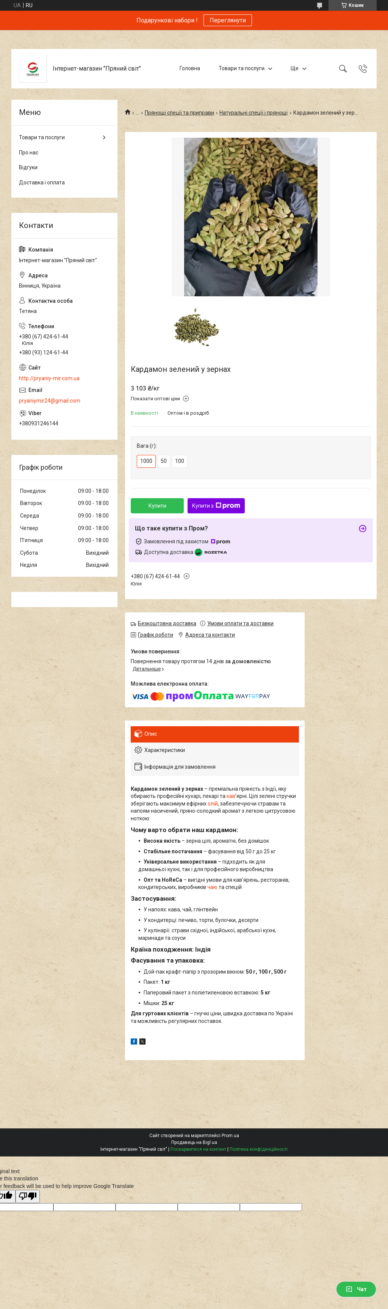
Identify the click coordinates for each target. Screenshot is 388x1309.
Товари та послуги (241, 68)
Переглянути (228, 20)
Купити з (216, 505)
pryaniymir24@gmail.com (49, 401)
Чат (356, 1289)
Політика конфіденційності (259, 1149)
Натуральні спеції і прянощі (253, 113)
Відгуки (28, 167)
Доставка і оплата (42, 182)
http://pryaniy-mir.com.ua (49, 378)
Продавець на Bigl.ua (194, 1142)
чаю (212, 887)
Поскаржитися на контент (198, 1149)
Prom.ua (230, 1135)
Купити (157, 506)
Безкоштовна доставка (167, 623)
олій (213, 804)
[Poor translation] (28, 1196)
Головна (190, 68)
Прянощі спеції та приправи (179, 113)
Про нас (28, 152)
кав (231, 796)
